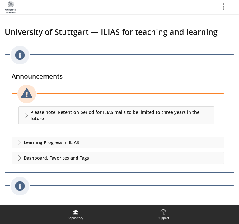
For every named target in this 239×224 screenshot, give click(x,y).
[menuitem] (75, 214)
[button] (116, 115)
